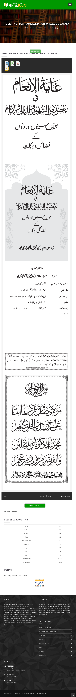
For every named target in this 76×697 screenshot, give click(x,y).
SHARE (41, 496)
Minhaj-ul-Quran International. (25, 693)
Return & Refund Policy (46, 627)
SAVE (48, 496)
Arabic (26, 533)
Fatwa (41, 639)
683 (60, 526)
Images (26, 548)
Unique (26, 526)
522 (60, 537)
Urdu (26, 537)
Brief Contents (35, 51)
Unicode (26, 544)
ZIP (26, 555)
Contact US (42, 655)
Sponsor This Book (35, 505)
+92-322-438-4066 (11, 676)
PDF (26, 551)
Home (18, 28)
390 (60, 548)
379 (60, 555)
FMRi (40, 647)
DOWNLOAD (65, 496)
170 (60, 544)
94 (60, 530)
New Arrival (10, 511)
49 (60, 533)
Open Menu (70, 4)
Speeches (42, 635)
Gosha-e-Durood (44, 643)
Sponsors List (43, 651)
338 (60, 551)
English (26, 530)
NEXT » (6, 496)
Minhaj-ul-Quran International (47, 631)
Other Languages (26, 541)
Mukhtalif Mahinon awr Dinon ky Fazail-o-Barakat (38, 28)
